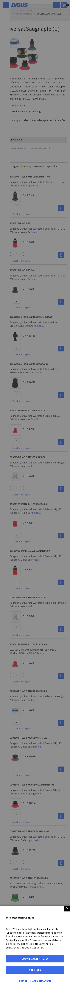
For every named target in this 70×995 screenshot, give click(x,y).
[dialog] (35, 497)
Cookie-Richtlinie (15, 940)
